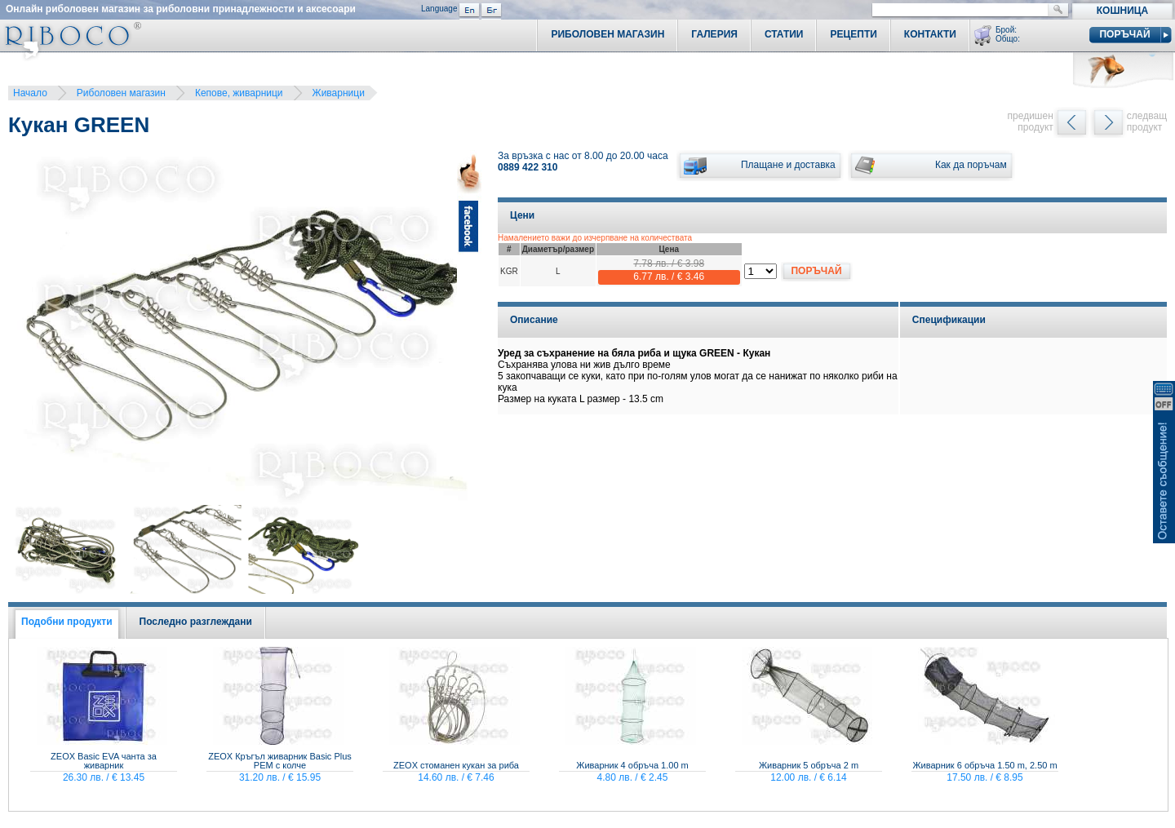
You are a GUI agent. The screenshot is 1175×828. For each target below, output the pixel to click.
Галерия (714, 34)
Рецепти (853, 34)
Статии (784, 34)
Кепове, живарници (239, 93)
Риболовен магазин (121, 93)
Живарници (339, 93)
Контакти (930, 34)
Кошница (1122, 10)
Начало (30, 93)
